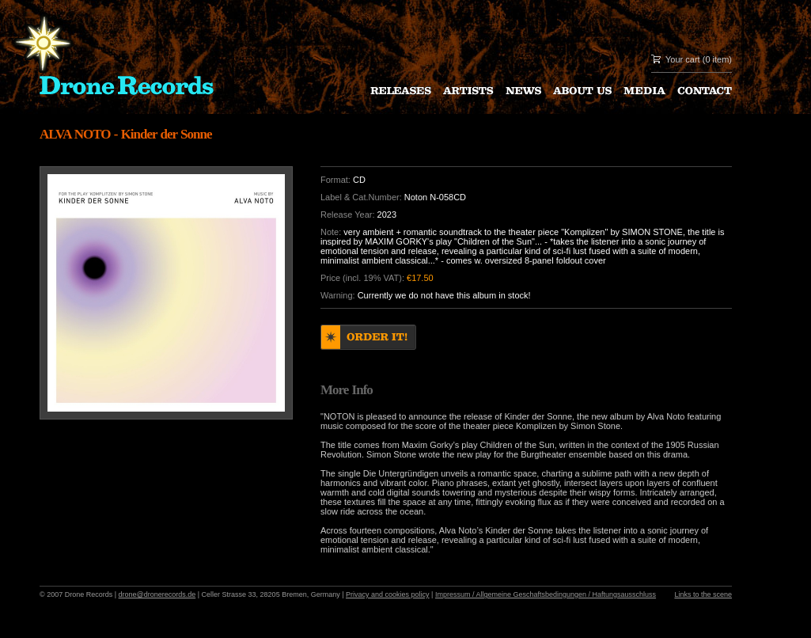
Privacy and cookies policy (388, 594)
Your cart (682, 59)
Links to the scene (703, 594)
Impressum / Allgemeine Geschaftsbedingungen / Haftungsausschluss (545, 594)
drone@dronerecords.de (157, 594)
